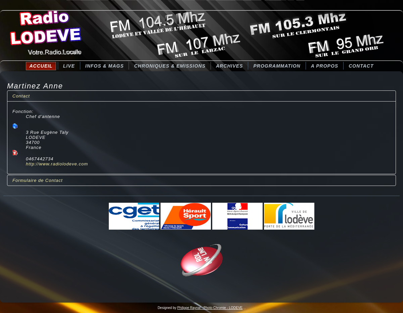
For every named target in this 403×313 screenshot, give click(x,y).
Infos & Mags (104, 66)
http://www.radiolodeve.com (57, 163)
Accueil (40, 66)
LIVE (69, 66)
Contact (361, 66)
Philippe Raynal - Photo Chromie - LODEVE (210, 308)
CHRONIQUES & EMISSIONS (170, 66)
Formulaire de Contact (37, 180)
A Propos (324, 66)
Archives (229, 66)
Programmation (276, 66)
